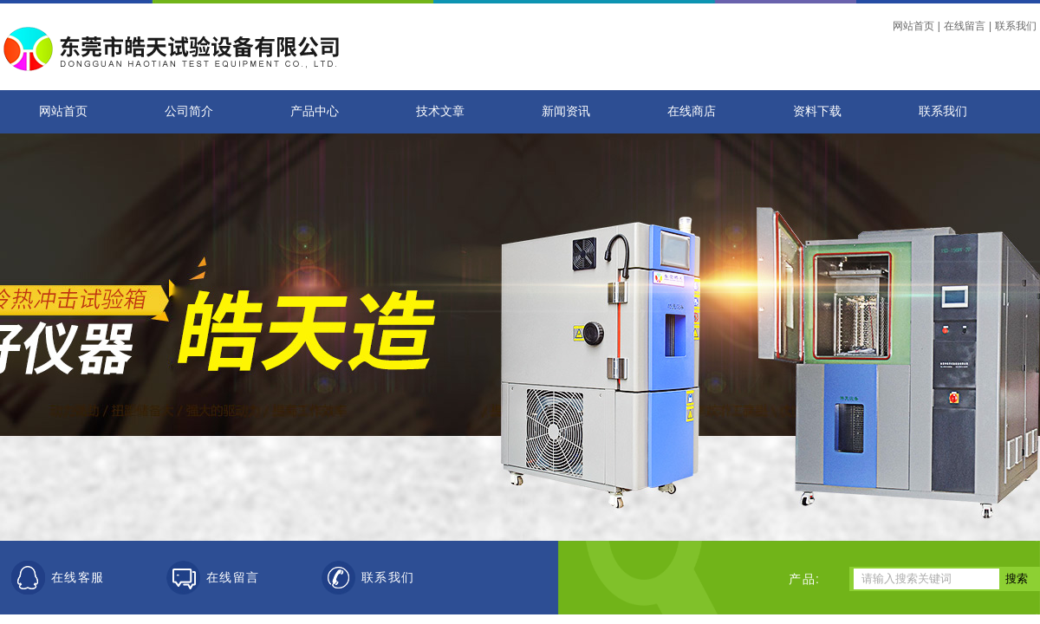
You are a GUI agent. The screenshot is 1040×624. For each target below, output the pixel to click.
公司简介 (189, 111)
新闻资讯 (566, 111)
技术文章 (440, 111)
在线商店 (691, 111)
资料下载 (817, 111)
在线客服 (78, 577)
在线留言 (964, 26)
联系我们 (1016, 26)
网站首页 (913, 26)
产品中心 (314, 111)
